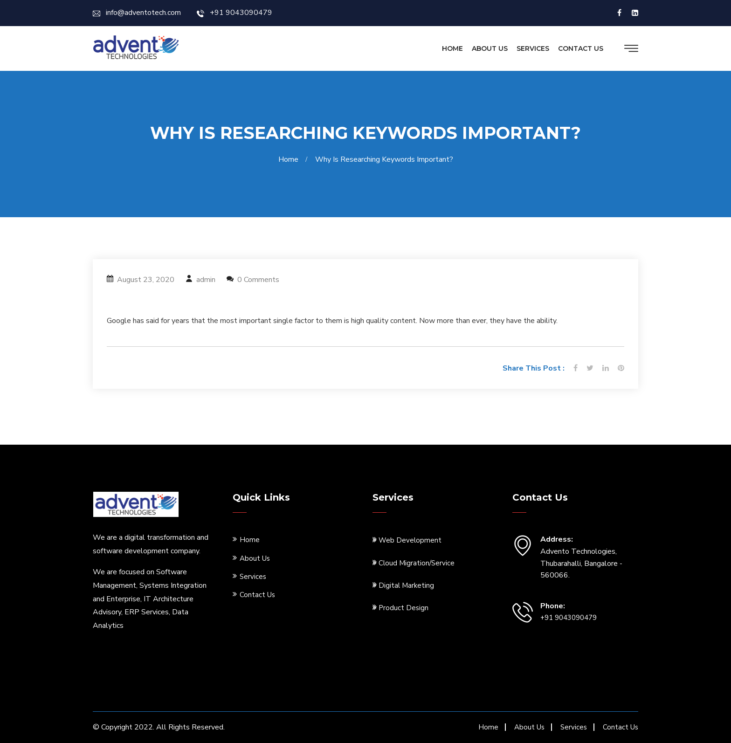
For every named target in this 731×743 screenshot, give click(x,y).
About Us (490, 48)
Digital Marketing (403, 585)
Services (533, 48)
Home (452, 48)
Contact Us (580, 48)
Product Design (400, 607)
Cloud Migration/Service (413, 563)
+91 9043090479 (234, 12)
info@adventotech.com (137, 12)
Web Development (406, 540)
